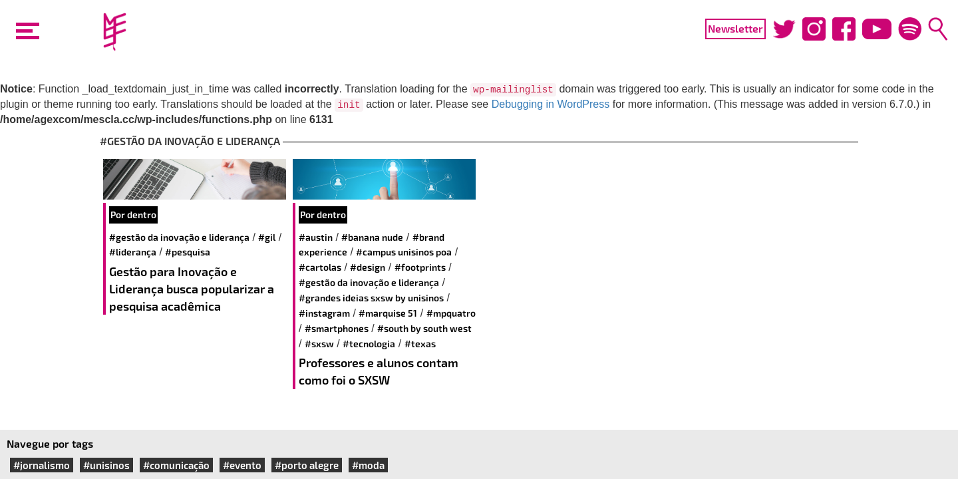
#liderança (132, 251)
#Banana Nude (372, 237)
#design (367, 267)
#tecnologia (369, 343)
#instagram (324, 313)
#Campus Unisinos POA (404, 251)
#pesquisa (187, 251)
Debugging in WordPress (551, 104)
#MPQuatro (451, 313)
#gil (266, 237)
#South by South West (424, 328)
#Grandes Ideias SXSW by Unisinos (371, 297)
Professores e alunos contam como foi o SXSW (378, 371)
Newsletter (735, 28)
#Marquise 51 (388, 313)
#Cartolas (320, 267)
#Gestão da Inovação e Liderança (179, 237)
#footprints (420, 267)
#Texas (420, 343)
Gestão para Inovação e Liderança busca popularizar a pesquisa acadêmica (191, 288)
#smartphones (337, 328)
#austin (316, 237)
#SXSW (319, 343)
